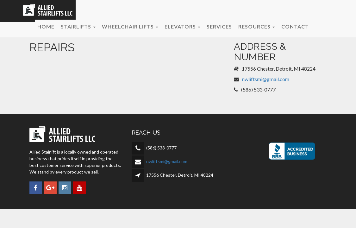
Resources (256, 26)
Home (45, 26)
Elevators (182, 26)
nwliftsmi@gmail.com (265, 79)
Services (219, 26)
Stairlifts (78, 26)
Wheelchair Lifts (130, 26)
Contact (295, 26)
